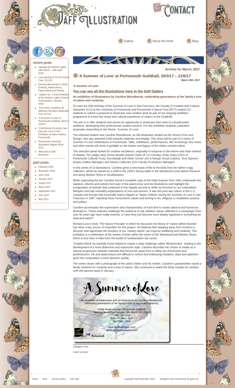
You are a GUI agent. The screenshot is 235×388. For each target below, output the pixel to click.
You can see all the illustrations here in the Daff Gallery (118, 91)
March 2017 (44, 187)
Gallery (128, 41)
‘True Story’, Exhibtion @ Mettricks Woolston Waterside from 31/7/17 (53, 111)
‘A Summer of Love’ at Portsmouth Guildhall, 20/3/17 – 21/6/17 (54, 121)
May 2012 (43, 199)
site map (74, 379)
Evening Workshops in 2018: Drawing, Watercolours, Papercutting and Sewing (53, 87)
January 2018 (45, 179)
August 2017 (44, 183)
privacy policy (59, 379)
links (45, 379)
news (85, 346)
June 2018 (43, 175)
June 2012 (43, 195)
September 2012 (47, 191)
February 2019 (45, 167)
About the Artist (162, 41)
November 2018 (46, 171)
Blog (195, 41)
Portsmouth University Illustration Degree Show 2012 (51, 144)
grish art (194, 379)
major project (80, 352)
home (35, 379)
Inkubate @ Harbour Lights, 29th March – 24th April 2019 (52, 70)
